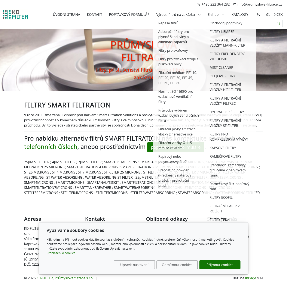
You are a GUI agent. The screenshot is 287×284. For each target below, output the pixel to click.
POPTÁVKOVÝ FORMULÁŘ (129, 14)
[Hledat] (279, 23)
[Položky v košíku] (268, 15)
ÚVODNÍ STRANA (66, 14)
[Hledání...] (248, 23)
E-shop (216, 14)
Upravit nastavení (134, 264)
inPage (250, 278)
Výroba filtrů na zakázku (178, 14)
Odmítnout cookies (177, 264)
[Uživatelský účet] (258, 15)
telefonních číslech (50, 147)
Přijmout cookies (220, 264)
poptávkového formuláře (176, 147)
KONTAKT (94, 14)
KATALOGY (240, 14)
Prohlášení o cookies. (61, 253)
